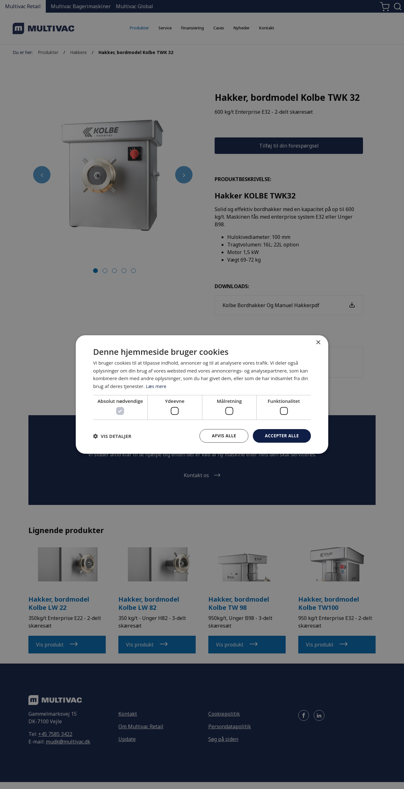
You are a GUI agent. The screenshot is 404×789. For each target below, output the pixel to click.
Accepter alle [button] (281, 436)
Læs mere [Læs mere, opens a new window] (157, 386)
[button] (112, 436)
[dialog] (202, 394)
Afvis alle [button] (222, 436)
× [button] (318, 342)
